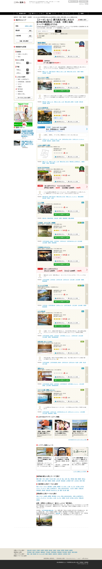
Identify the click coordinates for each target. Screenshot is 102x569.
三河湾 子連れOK (67, 305)
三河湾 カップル (45, 139)
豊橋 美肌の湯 (45, 196)
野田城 (72, 478)
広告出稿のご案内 (61, 558)
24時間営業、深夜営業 (24, 81)
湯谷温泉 (63, 480)
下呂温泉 (48, 552)
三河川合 (76, 480)
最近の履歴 (83, 1)
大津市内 (65, 554)
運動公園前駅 (80, 196)
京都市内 (60, 554)
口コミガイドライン (71, 558)
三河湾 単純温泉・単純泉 (47, 241)
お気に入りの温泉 (73, 1)
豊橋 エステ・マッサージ (71, 196)
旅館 (68, 490)
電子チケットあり (43, 33)
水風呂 (76, 488)
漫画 (61, 490)
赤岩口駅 (44, 198)
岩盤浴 (38, 500)
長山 (63, 478)
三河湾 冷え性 (63, 241)
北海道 (58, 550)
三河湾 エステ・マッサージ (78, 139)
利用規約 (81, 562)
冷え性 (72, 488)
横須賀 (34, 554)
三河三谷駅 (79, 241)
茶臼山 (83, 478)
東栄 (84, 480)
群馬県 (46, 550)
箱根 (33, 552)
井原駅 (48, 198)
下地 (43, 478)
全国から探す (28, 26)
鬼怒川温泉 (74, 552)
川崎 (31, 554)
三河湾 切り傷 (59, 279)
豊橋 (37, 478)
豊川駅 (48, 103)
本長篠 (53, 480)
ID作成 (86, 3)
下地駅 (78, 71)
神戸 (69, 554)
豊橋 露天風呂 (50, 218)
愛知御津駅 (54, 242)
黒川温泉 (64, 552)
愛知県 (66, 550)
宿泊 (37, 486)
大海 (43, 480)
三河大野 (58, 480)
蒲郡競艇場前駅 (55, 337)
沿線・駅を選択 (24, 41)
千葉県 (38, 550)
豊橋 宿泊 (44, 101)
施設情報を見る (60, 56)
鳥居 (46, 480)
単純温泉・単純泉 (40, 490)
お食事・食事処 (56, 486)
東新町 (79, 478)
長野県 (62, 550)
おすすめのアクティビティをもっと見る (77, 439)
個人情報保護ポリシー (61, 562)
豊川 (55, 478)
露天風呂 (50, 486)
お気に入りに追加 (74, 56)
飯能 (46, 554)
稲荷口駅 (81, 101)
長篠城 (49, 480)
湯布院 (69, 552)
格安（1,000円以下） (52, 488)
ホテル (45, 486)
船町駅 (82, 71)
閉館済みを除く (64, 33)
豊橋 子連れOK (52, 71)
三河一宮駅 (44, 363)
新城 (76, 478)
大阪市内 (55, 554)
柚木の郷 (58, 513)
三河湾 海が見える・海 (71, 241)
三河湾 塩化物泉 (45, 279)
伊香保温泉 (53, 552)
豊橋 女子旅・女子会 (71, 71)
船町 (40, 478)
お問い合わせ (85, 558)
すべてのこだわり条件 (24, 97)
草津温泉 (29, 552)
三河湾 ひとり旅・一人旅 (55, 139)
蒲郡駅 (49, 242)
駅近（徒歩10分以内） (64, 488)
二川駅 (52, 198)
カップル (73, 486)
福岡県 (71, 550)
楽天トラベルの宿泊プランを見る (62, 90)
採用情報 (86, 562)
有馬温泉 (37, 552)
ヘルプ (78, 558)
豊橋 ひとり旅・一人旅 (61, 71)
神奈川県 (29, 550)
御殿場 (50, 554)
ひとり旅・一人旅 (65, 486)
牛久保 (51, 478)
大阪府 (54, 550)
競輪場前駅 (65, 218)
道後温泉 (59, 552)
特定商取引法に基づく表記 (73, 562)
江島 (66, 478)
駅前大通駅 (52, 163)
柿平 (72, 480)
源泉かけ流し (21, 94)
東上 (69, 478)
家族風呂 (20, 91)
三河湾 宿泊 (56, 241)
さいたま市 (42, 554)
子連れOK (81, 488)
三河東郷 (38, 480)
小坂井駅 (44, 73)
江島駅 (80, 362)
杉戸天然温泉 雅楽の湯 (47, 510)
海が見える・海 (55, 490)
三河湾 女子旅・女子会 (66, 139)
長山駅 (76, 362)
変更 (30, 30)
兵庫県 (42, 550)
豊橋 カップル (45, 71)
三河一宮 (59, 478)
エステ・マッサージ (41, 488)
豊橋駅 (43, 163)
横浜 (28, 554)
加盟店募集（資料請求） (49, 558)
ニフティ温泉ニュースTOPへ (80, 471)
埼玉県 (34, 550)
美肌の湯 (48, 490)
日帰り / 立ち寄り (23, 54)
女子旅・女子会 (80, 486)
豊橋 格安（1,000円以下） (75, 161)
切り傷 (64, 490)
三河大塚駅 (44, 242)
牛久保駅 (49, 73)
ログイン (81, 3)
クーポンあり (54, 33)
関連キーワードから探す (20, 555)
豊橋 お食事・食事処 (69, 101)
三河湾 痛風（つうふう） (65, 335)
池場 (81, 480)
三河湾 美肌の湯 (51, 305)
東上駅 (84, 362)
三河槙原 (68, 480)
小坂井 (47, 478)
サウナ (41, 486)
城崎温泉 (43, 552)
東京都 (50, 550)
